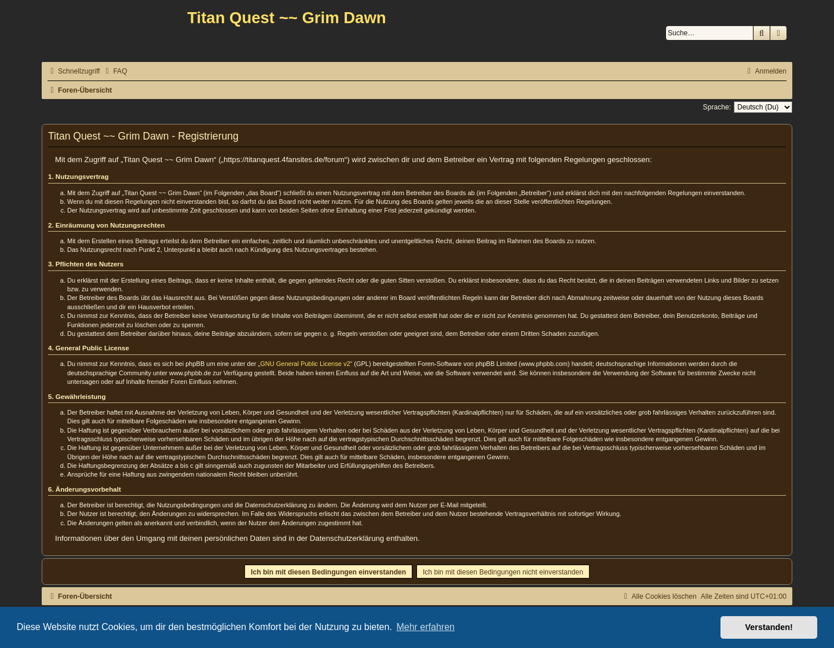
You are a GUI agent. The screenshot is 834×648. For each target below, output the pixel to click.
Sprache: (717, 107)
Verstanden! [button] (769, 627)
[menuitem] (115, 71)
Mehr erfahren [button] (425, 627)
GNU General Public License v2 (305, 363)
